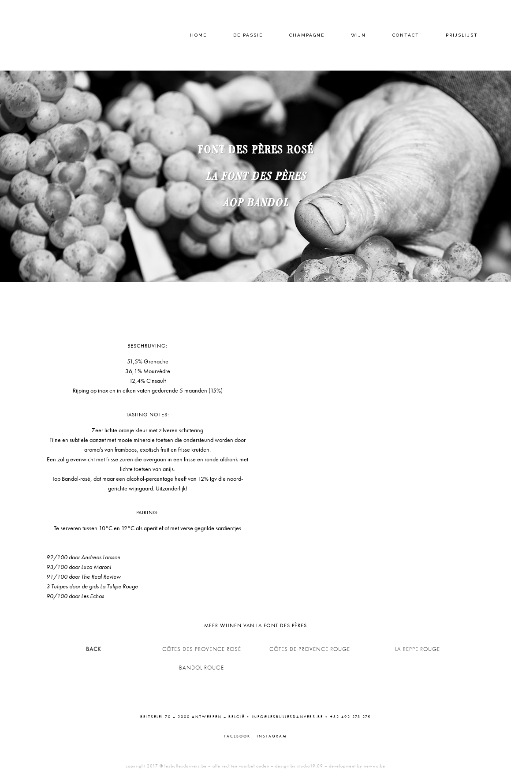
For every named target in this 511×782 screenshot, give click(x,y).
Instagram (272, 736)
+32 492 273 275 (350, 716)
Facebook (237, 736)
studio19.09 (310, 766)
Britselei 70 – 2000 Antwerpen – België (192, 716)
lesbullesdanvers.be (185, 766)
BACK (93, 649)
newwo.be (374, 766)
